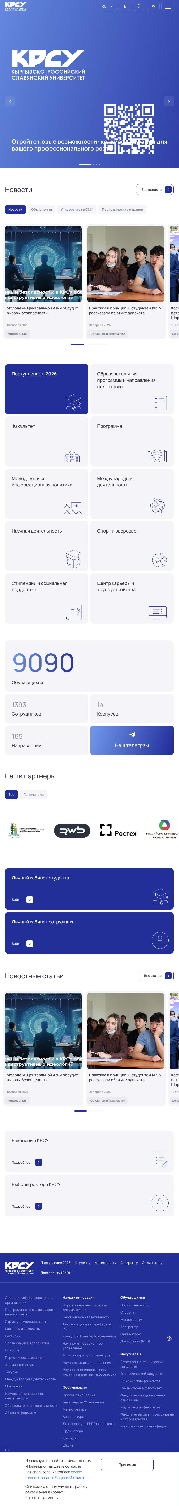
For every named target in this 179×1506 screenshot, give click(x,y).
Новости (12, 1350)
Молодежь (13, 1386)
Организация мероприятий (27, 1343)
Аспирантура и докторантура (87, 1355)
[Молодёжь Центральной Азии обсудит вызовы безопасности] (43, 281)
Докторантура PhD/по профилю (89, 1423)
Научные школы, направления (87, 1362)
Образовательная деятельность (31, 1405)
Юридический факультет (140, 1380)
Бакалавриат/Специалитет (84, 1402)
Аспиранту (129, 1326)
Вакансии (12, 1336)
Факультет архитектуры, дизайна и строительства (147, 1416)
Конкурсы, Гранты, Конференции (89, 1336)
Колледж (70, 1438)
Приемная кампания (79, 1395)
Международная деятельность (30, 1379)
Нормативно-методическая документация (85, 1307)
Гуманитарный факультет (141, 1388)
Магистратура (74, 1409)
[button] (85, 164)
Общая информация (21, 1412)
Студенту (128, 1312)
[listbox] (108, 6)
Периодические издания (24, 1357)
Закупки (11, 1372)
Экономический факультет (142, 1373)
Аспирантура (73, 1416)
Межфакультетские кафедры (143, 1426)
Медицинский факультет (140, 1407)
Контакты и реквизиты (23, 1328)
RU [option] (104, 6)
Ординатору (130, 1334)
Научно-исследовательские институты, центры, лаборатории (89, 1372)
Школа (68, 1445)
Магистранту (131, 1319)
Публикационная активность (86, 1317)
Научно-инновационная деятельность (25, 1395)
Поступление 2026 (135, 1305)
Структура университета (25, 1321)
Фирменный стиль (19, 1364)
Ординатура (73, 1431)
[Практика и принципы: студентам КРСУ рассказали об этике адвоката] (126, 281)
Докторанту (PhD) (135, 1341)
